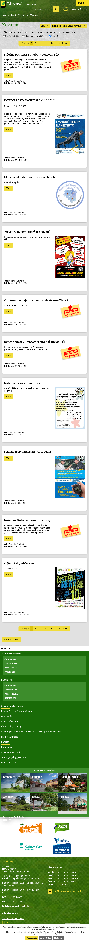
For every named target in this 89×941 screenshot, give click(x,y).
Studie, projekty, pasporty (13, 757)
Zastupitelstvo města (11, 653)
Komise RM (10, 697)
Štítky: (5, 32)
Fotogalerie (6, 716)
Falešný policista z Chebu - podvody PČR (31, 54)
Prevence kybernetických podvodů (27, 232)
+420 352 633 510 (21, 876)
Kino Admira (16, 32)
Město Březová (18, 15)
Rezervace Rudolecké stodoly (13, 818)
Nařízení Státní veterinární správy (27, 520)
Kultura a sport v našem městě (41, 32)
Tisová (65, 796)
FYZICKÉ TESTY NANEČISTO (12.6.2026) (29, 100)
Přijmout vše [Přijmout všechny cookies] (32, 938)
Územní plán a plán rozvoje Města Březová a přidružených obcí (31, 731)
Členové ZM (10, 659)
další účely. (53, 929)
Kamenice (9, 776)
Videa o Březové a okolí (12, 721)
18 (59, 43)
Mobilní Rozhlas (9, 762)
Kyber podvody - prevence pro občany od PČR (34, 342)
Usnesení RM (11, 693)
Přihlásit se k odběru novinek (69, 25)
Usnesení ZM (11, 667)
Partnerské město (9, 736)
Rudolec (37, 776)
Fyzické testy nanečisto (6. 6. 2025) (27, 452)
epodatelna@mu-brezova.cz (26, 878)
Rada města (6, 679)
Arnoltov (8, 796)
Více (8, 75)
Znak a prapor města (11, 752)
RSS (45, 25)
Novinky (5, 648)
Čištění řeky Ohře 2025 (19, 563)
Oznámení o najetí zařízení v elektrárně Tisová (36, 300)
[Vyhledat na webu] (43, 9)
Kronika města (8, 747)
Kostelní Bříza (69, 776)
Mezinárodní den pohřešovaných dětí (29, 177)
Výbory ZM (9, 671)
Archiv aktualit (11, 639)
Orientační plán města (12, 705)
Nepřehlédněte (12, 36)
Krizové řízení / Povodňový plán (16, 711)
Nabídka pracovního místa (22, 383)
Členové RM (10, 685)
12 (52, 43)
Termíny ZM (10, 663)
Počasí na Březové (79, 9)
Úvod (4, 15)
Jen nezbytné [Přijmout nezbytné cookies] (45, 938)
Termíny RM (10, 689)
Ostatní (54, 36)
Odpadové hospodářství (35, 36)
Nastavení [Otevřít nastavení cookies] (58, 938)
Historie (5, 741)
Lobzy (35, 796)
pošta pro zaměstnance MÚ (68, 891)
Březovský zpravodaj (11, 726)
